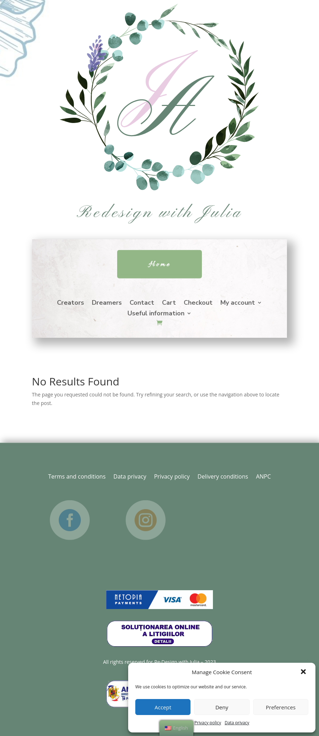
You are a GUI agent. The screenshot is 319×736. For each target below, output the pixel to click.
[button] (304, 672)
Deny (221, 707)
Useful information (155, 314)
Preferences (281, 707)
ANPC (263, 476)
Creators (70, 303)
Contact (142, 303)
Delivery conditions (223, 476)
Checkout (198, 303)
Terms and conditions (76, 476)
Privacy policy (207, 723)
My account (237, 303)
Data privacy (237, 723)
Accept (163, 707)
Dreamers (107, 303)
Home (159, 265)
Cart (169, 303)
